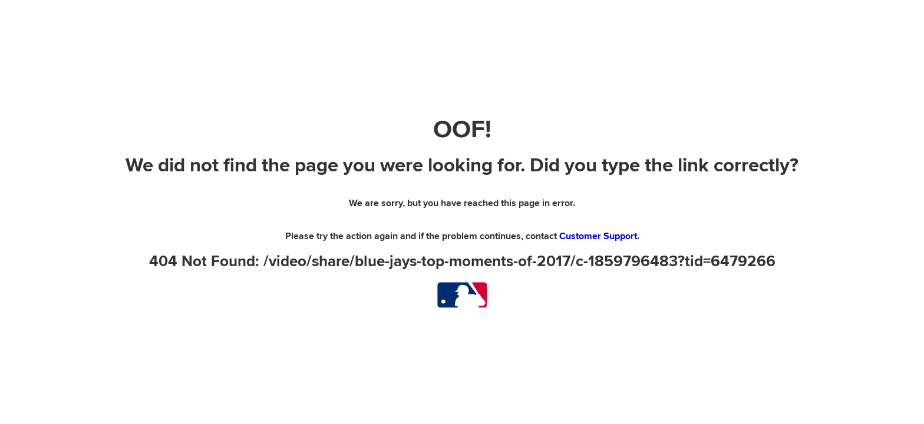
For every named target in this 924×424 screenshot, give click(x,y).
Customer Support (598, 236)
